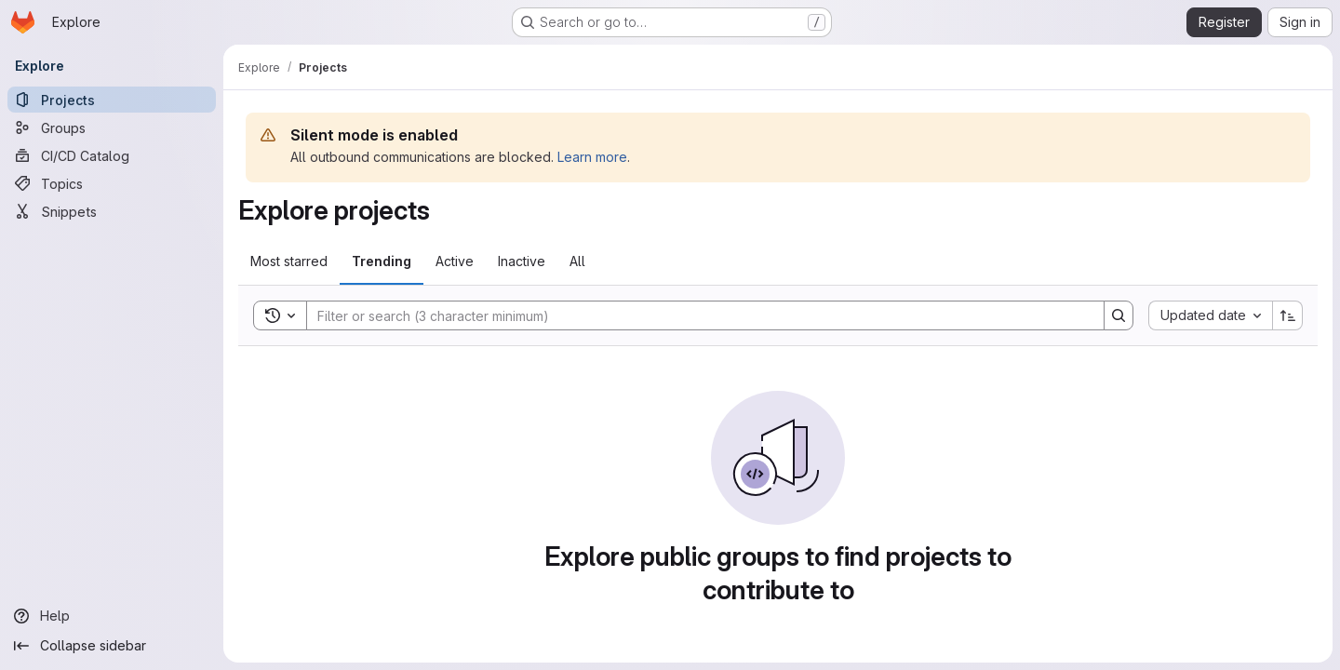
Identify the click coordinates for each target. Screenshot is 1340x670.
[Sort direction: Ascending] (1288, 315)
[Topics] (111, 183)
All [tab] (577, 261)
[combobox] (1210, 315)
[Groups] (111, 127)
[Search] (696, 315)
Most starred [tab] (289, 261)
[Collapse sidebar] (111, 646)
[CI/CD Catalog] (111, 155)
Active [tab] (455, 261)
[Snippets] (111, 211)
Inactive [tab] (521, 261)
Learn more (592, 157)
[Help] (111, 616)
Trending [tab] (381, 261)
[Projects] (111, 100)
